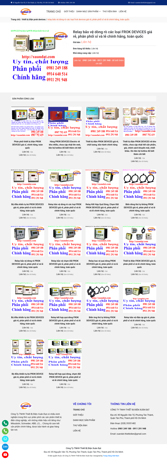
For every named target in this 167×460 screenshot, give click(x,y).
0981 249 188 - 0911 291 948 (97, 60)
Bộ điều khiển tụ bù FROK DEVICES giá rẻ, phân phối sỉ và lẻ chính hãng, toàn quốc (27, 320)
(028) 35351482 (128, 423)
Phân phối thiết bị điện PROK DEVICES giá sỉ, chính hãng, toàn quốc (27, 144)
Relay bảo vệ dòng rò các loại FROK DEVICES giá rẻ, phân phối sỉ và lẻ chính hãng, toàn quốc (64, 207)
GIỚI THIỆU (69, 11)
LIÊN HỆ (122, 11)
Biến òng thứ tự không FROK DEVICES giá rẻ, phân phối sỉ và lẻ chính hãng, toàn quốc (102, 320)
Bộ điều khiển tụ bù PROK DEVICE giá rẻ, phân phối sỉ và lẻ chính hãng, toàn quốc (27, 377)
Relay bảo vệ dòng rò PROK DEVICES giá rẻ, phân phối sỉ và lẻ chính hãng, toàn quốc (27, 264)
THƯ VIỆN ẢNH (110, 11)
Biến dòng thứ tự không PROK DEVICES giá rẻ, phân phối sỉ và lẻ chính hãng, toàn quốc (139, 207)
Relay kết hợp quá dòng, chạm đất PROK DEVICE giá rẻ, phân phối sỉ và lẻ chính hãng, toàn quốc (65, 377)
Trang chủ (15, 19)
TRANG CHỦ (53, 11)
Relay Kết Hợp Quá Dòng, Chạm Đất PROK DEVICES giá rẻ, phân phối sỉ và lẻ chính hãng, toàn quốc (102, 207)
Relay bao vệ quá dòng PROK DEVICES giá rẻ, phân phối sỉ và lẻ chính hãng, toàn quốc (102, 264)
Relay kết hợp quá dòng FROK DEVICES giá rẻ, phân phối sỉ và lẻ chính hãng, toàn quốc (65, 320)
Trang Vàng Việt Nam (111, 456)
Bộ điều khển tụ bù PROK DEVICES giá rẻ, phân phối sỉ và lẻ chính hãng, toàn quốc (27, 207)
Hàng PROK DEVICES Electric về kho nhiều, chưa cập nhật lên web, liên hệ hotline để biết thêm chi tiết (65, 144)
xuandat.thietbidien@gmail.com (131, 434)
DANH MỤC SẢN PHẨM (87, 11)
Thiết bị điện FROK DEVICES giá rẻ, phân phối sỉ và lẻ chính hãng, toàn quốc (139, 264)
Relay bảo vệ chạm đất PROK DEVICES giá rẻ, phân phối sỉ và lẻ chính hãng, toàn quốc (65, 264)
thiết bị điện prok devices (33, 19)
